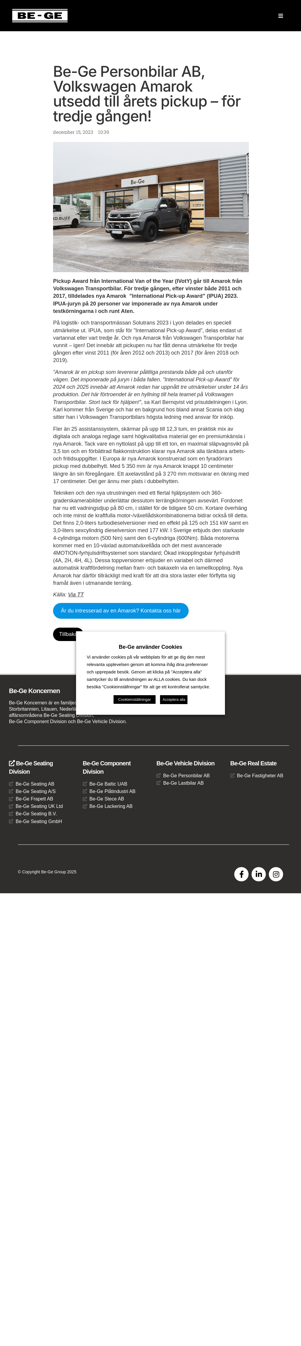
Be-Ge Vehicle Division (185, 763)
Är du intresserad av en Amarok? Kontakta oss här (121, 611)
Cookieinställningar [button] (134, 711)
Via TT (76, 595)
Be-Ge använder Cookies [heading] (150, 636)
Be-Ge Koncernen (34, 691)
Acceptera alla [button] (173, 711)
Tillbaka (68, 634)
